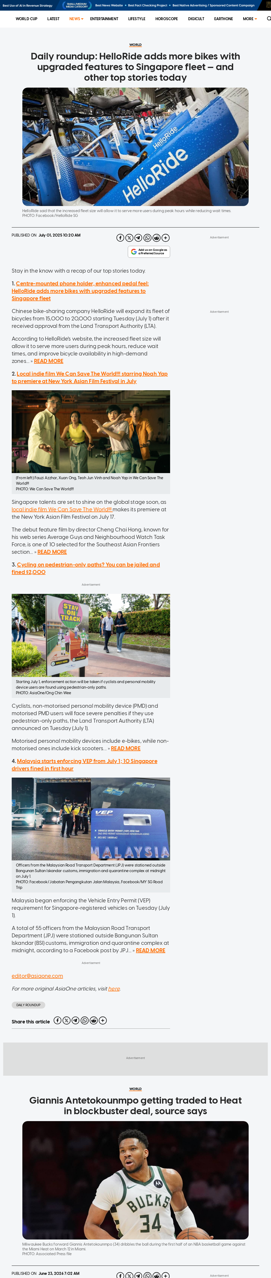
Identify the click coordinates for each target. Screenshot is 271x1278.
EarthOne (223, 19)
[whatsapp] (147, 264)
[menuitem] (26, 19)
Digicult (196, 19)
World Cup (26, 19)
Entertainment (104, 19)
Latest (53, 19)
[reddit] (156, 264)
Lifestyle (136, 19)
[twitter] (129, 264)
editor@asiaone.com (37, 1015)
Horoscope (166, 19)
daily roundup (28, 1044)
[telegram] (138, 264)
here (114, 1028)
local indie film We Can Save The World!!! (62, 549)
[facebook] (120, 264)
